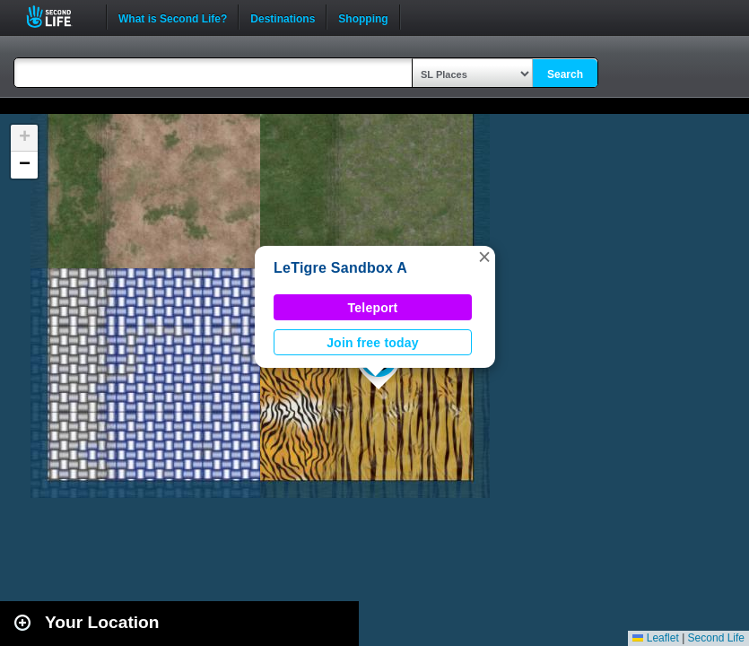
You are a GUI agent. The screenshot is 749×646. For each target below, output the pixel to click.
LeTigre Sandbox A (340, 267)
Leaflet (655, 638)
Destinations (282, 17)
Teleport (373, 308)
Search (565, 74)
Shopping (363, 17)
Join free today (373, 343)
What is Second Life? (172, 17)
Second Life (58, 16)
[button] (484, 256)
